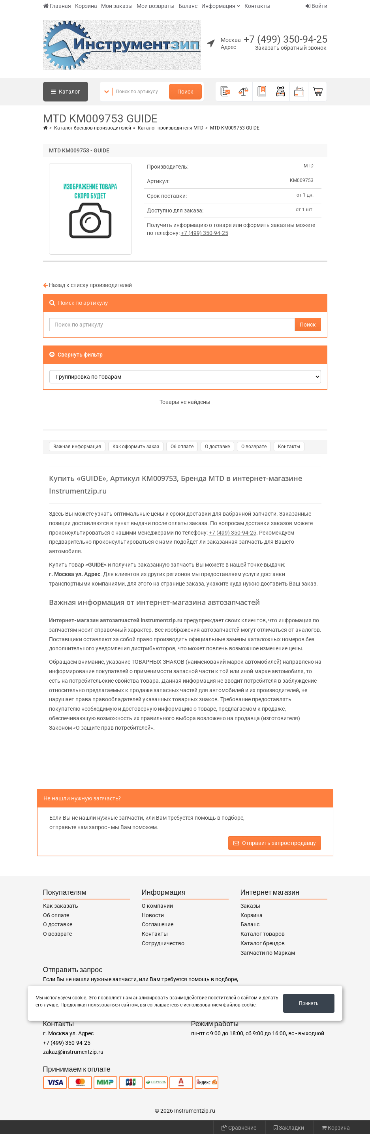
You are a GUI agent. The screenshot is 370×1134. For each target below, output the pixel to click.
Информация (218, 6)
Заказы (250, 906)
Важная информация (77, 446)
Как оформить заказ (136, 446)
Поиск (185, 91)
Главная (57, 6)
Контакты (257, 6)
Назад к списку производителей (87, 285)
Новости (153, 915)
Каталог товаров (262, 934)
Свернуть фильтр (76, 354)
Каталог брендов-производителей (92, 128)
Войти (316, 6)
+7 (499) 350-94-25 (285, 39)
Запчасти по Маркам (267, 953)
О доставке (217, 446)
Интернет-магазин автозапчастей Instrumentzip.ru (115, 620)
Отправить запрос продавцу (274, 843)
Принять (309, 1003)
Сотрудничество (163, 943)
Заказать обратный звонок (291, 48)
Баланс (187, 6)
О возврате (254, 446)
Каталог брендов (262, 943)
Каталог (65, 91)
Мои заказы (117, 6)
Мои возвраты (156, 6)
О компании (157, 906)
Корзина (86, 6)
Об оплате (182, 446)
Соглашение (157, 924)
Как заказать (60, 906)
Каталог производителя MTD (170, 128)
